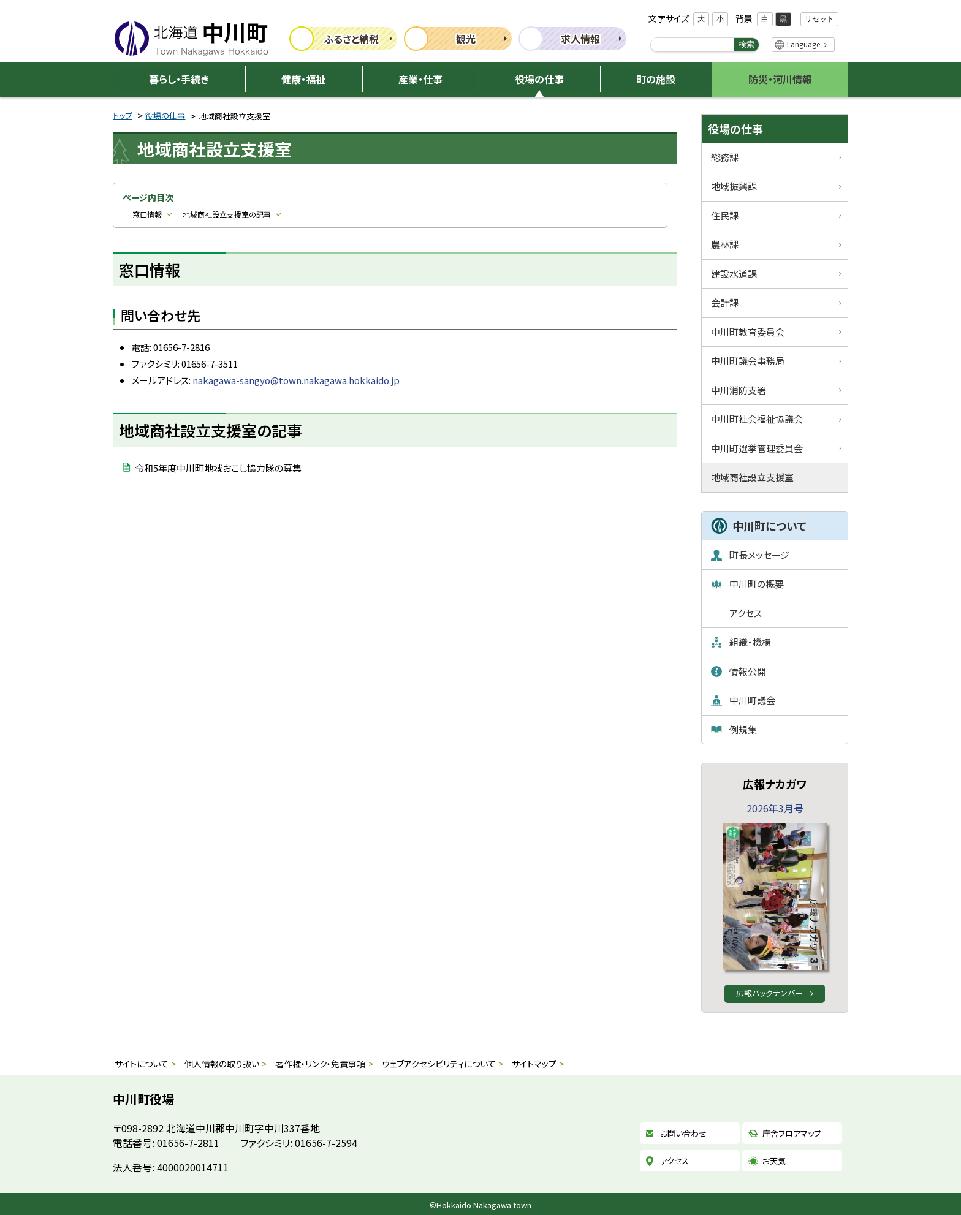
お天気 (774, 1161)
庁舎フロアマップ (791, 1133)
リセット (819, 19)
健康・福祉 (303, 79)
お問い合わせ (683, 1133)
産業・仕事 (420, 79)
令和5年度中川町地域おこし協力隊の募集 (218, 467)
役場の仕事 (539, 79)
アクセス (674, 1161)
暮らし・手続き (179, 79)
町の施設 (655, 79)
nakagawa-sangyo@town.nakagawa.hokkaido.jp (296, 380)
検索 (746, 44)
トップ (122, 115)
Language (803, 44)
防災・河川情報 (780, 79)
